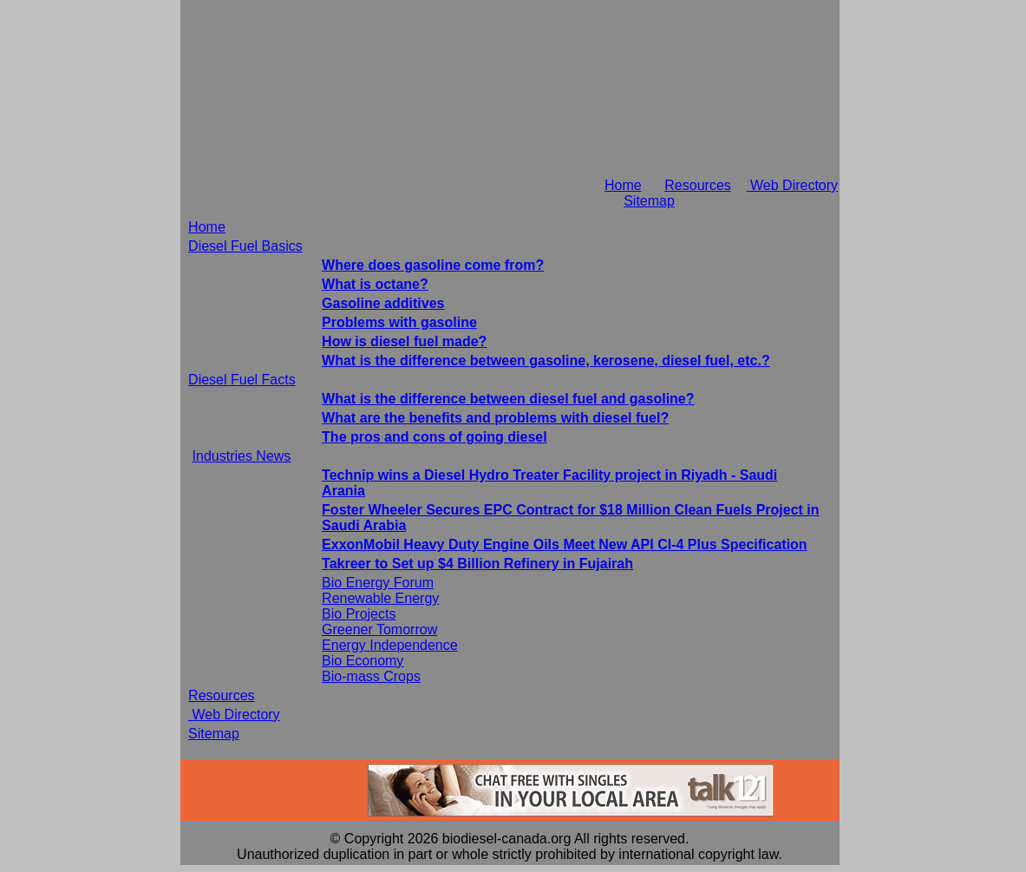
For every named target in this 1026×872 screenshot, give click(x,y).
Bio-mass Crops (371, 676)
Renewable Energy (380, 598)
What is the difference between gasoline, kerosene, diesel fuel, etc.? (546, 360)
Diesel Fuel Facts (242, 379)
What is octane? (375, 284)
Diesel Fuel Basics (245, 246)
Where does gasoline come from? (433, 265)
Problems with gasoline (399, 322)
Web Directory (793, 185)
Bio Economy (362, 660)
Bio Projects (358, 613)
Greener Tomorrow (379, 629)
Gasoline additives (383, 303)
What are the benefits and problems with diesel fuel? (495, 417)
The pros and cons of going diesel (434, 436)
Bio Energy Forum (378, 582)
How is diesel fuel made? (404, 341)
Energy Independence (390, 645)
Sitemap (649, 200)
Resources (697, 185)
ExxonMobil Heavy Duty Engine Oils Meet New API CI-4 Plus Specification (564, 544)
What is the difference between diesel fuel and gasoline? (508, 398)
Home (623, 185)
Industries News (242, 456)
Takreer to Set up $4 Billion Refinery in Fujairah (477, 563)
